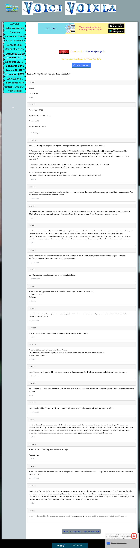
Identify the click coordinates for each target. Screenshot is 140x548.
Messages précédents (72, 531)
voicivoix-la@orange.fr (94, 51)
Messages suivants (91, 531)
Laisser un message (81, 65)
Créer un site (76, 545)
